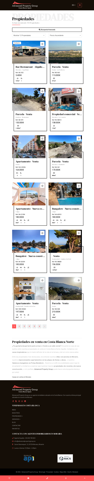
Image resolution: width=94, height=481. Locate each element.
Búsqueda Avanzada (47, 30)
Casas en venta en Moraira (21, 377)
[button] (28, 35)
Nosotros (16, 413)
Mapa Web (63, 472)
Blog (14, 422)
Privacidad (49, 472)
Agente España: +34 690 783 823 (23, 438)
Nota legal (42, 472)
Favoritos (16, 428)
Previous (14, 52)
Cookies (56, 472)
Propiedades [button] (17, 416)
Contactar (16, 425)
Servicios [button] (16, 419)
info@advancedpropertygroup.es (23, 441)
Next (42, 52)
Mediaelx (75, 472)
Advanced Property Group (43, 369)
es (73, 5)
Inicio (14, 410)
